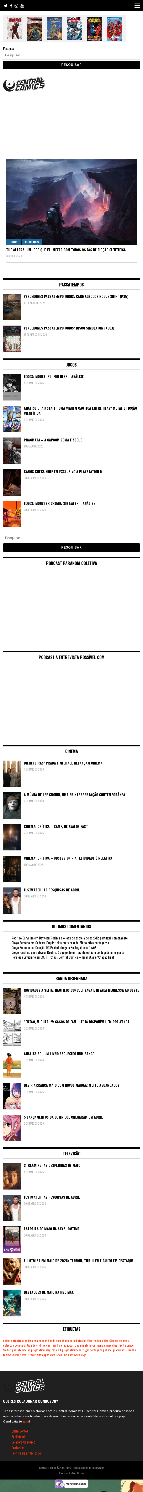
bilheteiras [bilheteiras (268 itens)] (79, 1340)
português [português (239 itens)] (96, 1350)
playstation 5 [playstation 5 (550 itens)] (70, 1350)
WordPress (78, 1473)
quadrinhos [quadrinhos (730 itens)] (119, 1350)
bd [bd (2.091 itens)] (71, 1340)
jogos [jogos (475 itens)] (70, 1345)
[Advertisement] (71, 124)
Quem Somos (19, 1431)
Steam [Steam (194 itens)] (15, 1355)
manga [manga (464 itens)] (101, 1345)
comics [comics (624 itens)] (19, 1345)
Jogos (13, 242)
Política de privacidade (26, 1453)
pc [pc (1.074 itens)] (28, 1350)
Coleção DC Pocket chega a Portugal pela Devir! (65, 947)
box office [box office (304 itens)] (102, 1340)
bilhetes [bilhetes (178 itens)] (91, 1340)
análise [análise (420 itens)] (29, 1340)
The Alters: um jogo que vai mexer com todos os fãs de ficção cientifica (66, 249)
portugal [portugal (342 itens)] (84, 1350)
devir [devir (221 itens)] (35, 1345)
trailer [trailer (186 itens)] (32, 1355)
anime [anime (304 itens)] (6, 1340)
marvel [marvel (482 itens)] (109, 1345)
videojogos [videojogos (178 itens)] (43, 1355)
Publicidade (18, 1436)
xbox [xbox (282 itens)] (52, 1355)
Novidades (32, 242)
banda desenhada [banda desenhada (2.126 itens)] (58, 1340)
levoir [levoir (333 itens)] (92, 1345)
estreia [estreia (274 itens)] (52, 1345)
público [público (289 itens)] (107, 1350)
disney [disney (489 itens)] (43, 1345)
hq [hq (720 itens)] (64, 1345)
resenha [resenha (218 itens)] (131, 1350)
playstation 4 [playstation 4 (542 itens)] (53, 1350)
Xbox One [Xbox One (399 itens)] (61, 1355)
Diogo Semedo (20, 947)
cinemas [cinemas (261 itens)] (124, 1340)
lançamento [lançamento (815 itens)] (81, 1345)
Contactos (17, 1447)
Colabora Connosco (23, 1442)
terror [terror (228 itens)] (23, 1355)
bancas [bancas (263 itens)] (43, 1340)
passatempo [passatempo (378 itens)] (19, 1350)
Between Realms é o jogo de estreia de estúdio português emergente (83, 938)
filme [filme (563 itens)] (60, 1345)
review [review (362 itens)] (7, 1355)
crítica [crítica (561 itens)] (28, 1345)
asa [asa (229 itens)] (36, 1340)
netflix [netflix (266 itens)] (118, 1345)
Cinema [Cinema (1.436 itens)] (113, 1340)
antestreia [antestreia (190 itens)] (17, 1340)
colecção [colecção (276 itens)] (8, 1345)
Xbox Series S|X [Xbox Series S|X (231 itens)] (77, 1355)
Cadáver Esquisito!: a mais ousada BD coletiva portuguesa (72, 942)
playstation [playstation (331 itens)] (38, 1350)
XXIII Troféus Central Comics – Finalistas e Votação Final (77, 957)
